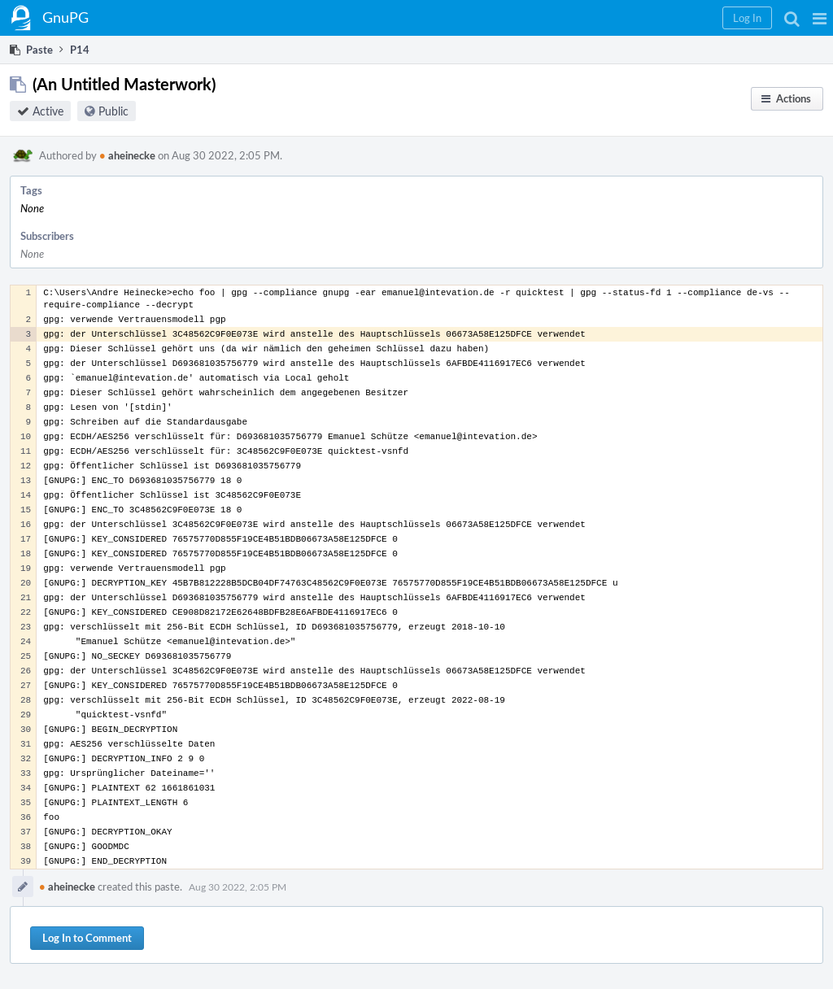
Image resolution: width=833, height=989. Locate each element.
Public (113, 111)
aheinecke (127, 155)
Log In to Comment (87, 937)
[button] (819, 18)
